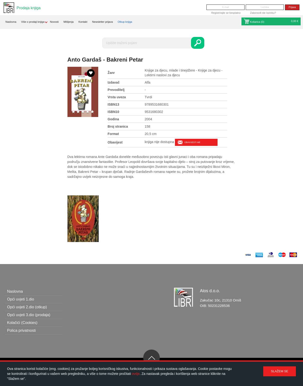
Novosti (54, 21)
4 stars (87, 112)
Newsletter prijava (102, 21)
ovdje (136, 374)
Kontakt (82, 21)
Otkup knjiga (125, 21)
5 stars (92, 112)
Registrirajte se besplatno (226, 12)
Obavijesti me (192, 142)
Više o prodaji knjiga (32, 21)
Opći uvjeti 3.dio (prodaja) (28, 315)
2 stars (78, 112)
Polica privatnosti (21, 330)
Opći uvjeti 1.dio (20, 299)
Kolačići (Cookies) (22, 323)
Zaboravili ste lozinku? (263, 12)
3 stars (82, 112)
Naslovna (10, 21)
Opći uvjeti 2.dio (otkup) (27, 307)
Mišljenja (68, 21)
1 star (73, 112)
